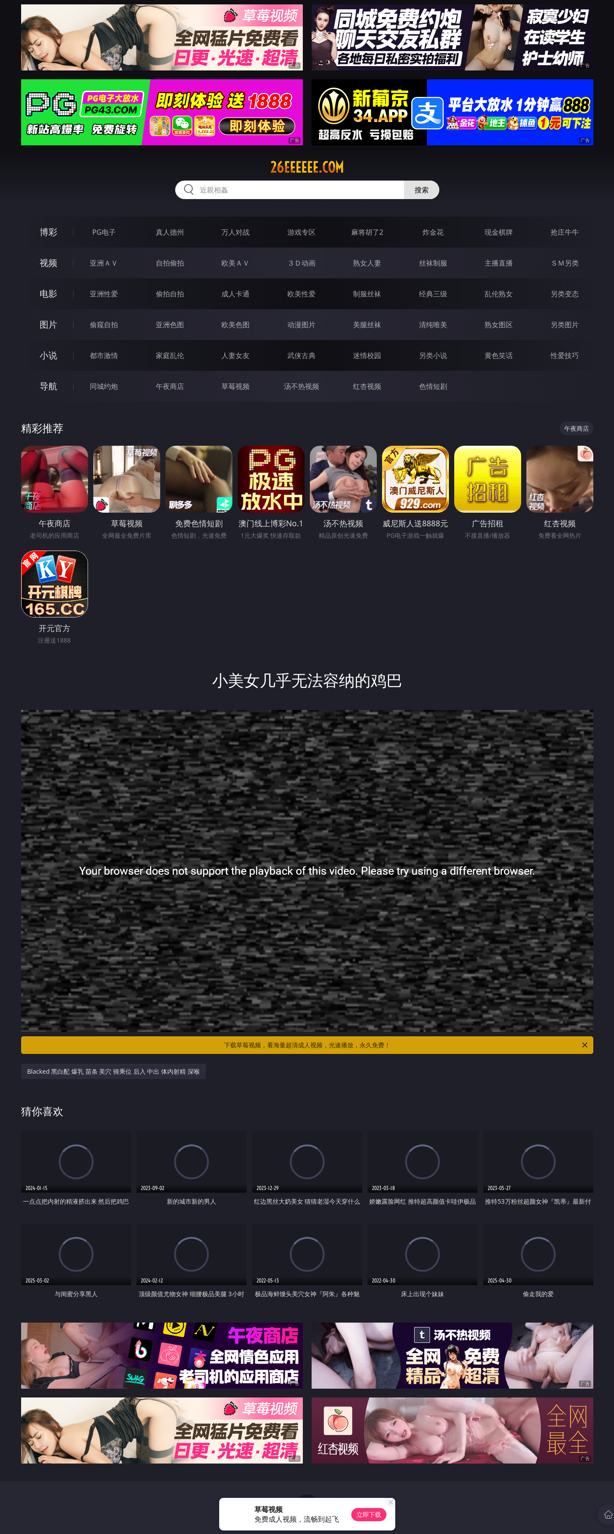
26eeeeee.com (307, 167)
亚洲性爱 (104, 294)
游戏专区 (301, 232)
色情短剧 (433, 386)
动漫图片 (301, 324)
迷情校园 (367, 355)
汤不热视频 (301, 386)
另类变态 (565, 294)
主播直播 (499, 263)
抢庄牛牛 (565, 232)
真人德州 (170, 232)
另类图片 (565, 324)
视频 (48, 263)
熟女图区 (499, 324)
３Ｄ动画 (301, 263)
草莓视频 (235, 386)
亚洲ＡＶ (104, 263)
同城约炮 (104, 386)
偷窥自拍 (104, 324)
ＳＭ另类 (565, 263)
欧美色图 (235, 324)
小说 (48, 355)
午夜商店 (170, 386)
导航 (48, 386)
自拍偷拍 (170, 263)
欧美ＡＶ (235, 263)
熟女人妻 (367, 263)
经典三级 (433, 294)
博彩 (48, 232)
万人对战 (235, 232)
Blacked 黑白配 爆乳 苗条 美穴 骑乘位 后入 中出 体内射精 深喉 (113, 1071)
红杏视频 (367, 386)
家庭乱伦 (170, 355)
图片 (48, 324)
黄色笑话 (499, 355)
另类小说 (433, 355)
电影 (48, 293)
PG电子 (104, 232)
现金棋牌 (499, 232)
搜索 (422, 190)
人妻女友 (235, 355)
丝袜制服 (433, 263)
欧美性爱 (301, 294)
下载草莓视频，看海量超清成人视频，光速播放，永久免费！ (406, 1045)
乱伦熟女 (499, 294)
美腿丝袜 (367, 324)
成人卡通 (235, 294)
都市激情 (104, 355)
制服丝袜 (367, 294)
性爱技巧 (565, 355)
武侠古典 (301, 355)
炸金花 (433, 232)
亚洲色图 (170, 324)
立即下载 (369, 1514)
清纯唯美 (433, 324)
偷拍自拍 (170, 294)
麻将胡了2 (367, 232)
